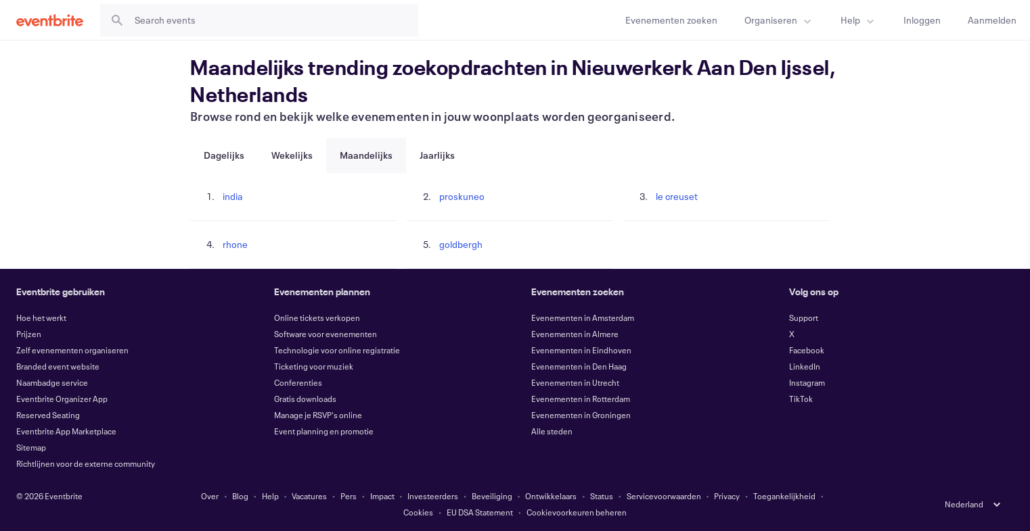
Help (270, 495)
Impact (382, 495)
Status (601, 495)
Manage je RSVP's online (318, 414)
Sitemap (31, 447)
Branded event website (57, 366)
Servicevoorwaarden (664, 495)
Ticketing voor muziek (313, 366)
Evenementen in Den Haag (579, 366)
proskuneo (462, 196)
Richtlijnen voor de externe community (85, 463)
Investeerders (432, 495)
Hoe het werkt (41, 317)
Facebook (806, 350)
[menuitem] (779, 20)
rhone (235, 244)
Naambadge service (52, 382)
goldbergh (461, 244)
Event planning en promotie (324, 431)
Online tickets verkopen (317, 317)
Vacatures (309, 495)
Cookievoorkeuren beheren (577, 512)
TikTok (801, 398)
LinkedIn (804, 366)
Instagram (807, 382)
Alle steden (552, 431)
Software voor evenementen (325, 333)
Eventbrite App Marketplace (66, 431)
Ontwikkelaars (551, 495)
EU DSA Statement (480, 512)
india (233, 196)
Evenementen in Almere (575, 333)
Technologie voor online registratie (337, 350)
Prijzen (28, 333)
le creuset (677, 196)
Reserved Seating (48, 414)
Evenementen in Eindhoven (581, 350)
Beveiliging (492, 495)
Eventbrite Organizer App (62, 398)
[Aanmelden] (992, 20)
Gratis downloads (305, 398)
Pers (348, 495)
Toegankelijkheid (784, 495)
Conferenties (298, 382)
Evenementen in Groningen (581, 414)
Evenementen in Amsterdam (582, 317)
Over (210, 495)
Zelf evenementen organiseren (72, 350)
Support (803, 317)
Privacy (727, 495)
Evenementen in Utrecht (575, 382)
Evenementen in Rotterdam (580, 398)
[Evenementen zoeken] (671, 20)
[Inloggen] (922, 20)
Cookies (418, 512)
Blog (240, 495)
